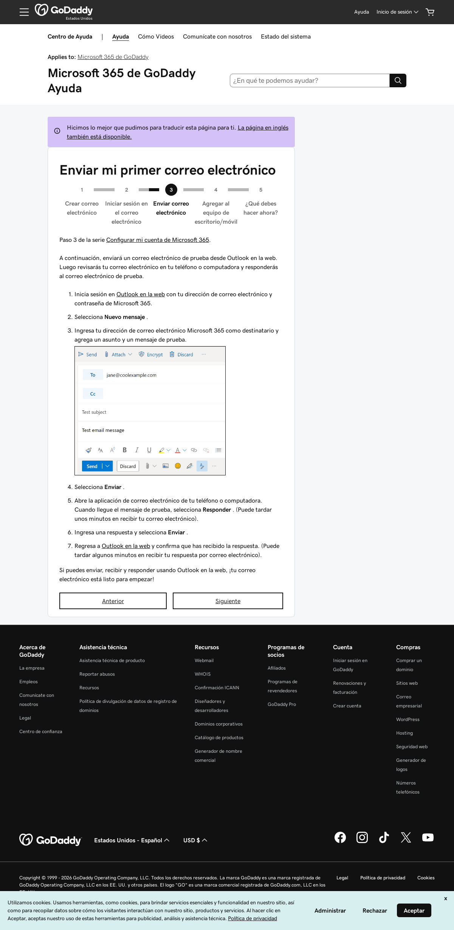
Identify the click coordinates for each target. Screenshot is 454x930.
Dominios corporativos (219, 723)
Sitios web (407, 683)
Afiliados (277, 667)
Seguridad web (412, 746)
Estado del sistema (286, 36)
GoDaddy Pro (282, 704)
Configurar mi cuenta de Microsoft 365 (157, 240)
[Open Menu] (21, 12)
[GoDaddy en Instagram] (362, 842)
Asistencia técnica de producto (112, 660)
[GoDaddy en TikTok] (384, 842)
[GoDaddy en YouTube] (428, 842)
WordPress (408, 719)
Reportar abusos (97, 674)
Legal (25, 717)
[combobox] (309, 80)
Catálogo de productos (219, 737)
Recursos (89, 687)
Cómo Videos (156, 36)
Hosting (404, 732)
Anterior (113, 601)
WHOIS (203, 674)
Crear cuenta (347, 705)
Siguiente (227, 601)
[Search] (398, 80)
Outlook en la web (140, 294)
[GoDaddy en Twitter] (406, 842)
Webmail (204, 660)
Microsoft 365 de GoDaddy (113, 57)
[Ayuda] (361, 12)
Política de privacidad (382, 877)
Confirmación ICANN (217, 687)
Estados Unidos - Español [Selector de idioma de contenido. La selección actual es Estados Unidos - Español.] (132, 840)
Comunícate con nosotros (217, 36)
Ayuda (120, 36)
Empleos (28, 681)
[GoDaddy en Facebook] (340, 842)
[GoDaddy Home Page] (50, 840)
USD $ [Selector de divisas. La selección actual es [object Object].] (196, 840)
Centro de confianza (40, 731)
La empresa (32, 667)
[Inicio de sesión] (398, 12)
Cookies (426, 877)
